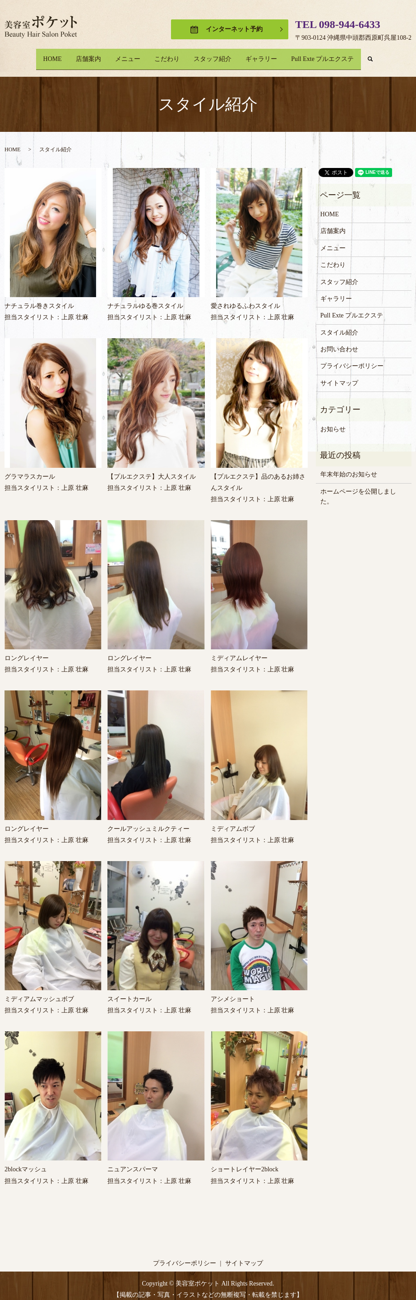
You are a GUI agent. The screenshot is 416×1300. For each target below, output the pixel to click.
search (392, 55)
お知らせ (333, 422)
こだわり (167, 55)
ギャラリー (271, 55)
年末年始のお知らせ (348, 467)
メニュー (122, 55)
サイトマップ (339, 376)
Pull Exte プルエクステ (337, 55)
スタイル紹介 (339, 325)
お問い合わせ (339, 342)
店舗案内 (78, 55)
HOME (37, 55)
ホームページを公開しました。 (358, 489)
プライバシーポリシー (352, 359)
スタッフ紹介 (217, 55)
